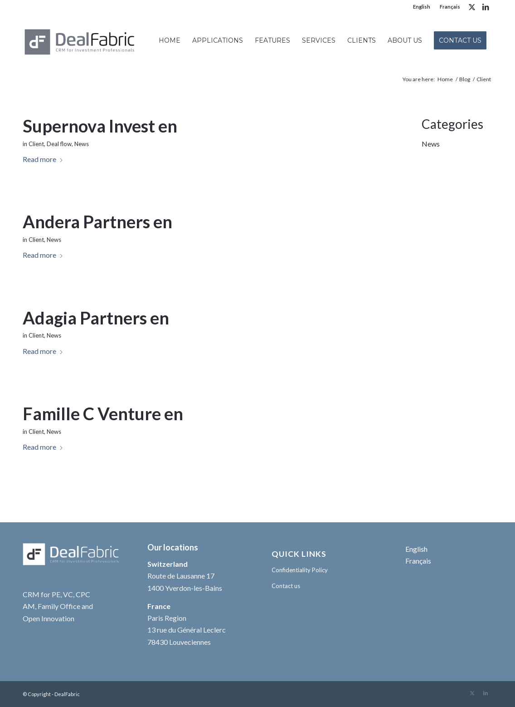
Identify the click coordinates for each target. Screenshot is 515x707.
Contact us (286, 585)
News (81, 143)
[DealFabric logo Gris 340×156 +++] (80, 40)
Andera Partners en (97, 221)
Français (450, 7)
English (421, 7)
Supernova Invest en (100, 125)
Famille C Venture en (103, 413)
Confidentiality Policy (300, 570)
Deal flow (59, 143)
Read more (43, 159)
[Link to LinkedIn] (485, 7)
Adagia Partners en (96, 317)
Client (36, 143)
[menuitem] (421, 7)
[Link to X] (471, 7)
